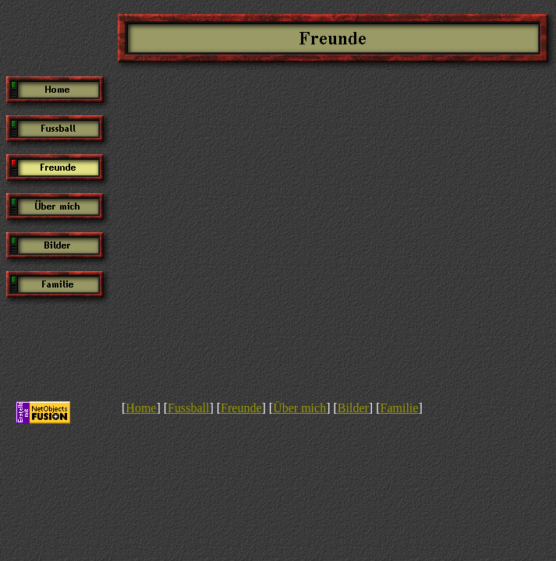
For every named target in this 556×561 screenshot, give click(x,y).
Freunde (241, 408)
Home (141, 408)
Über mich (299, 408)
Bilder (353, 408)
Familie (399, 408)
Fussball (188, 408)
